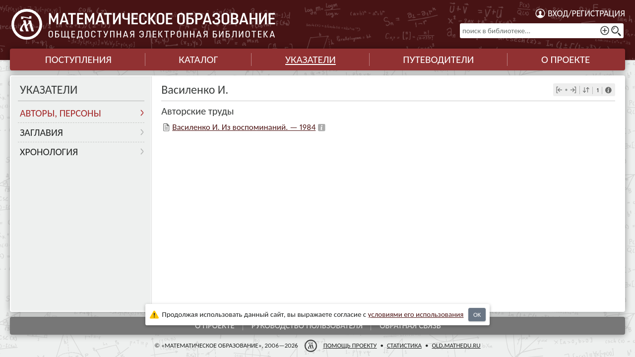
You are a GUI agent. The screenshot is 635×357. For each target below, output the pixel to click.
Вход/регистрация (586, 13)
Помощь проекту (350, 345)
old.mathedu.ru (456, 345)
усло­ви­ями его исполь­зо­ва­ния (416, 314)
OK (477, 314)
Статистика (404, 345)
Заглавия (41, 132)
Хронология (49, 152)
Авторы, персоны (60, 113)
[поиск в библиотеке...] (542, 30)
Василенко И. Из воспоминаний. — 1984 (244, 127)
